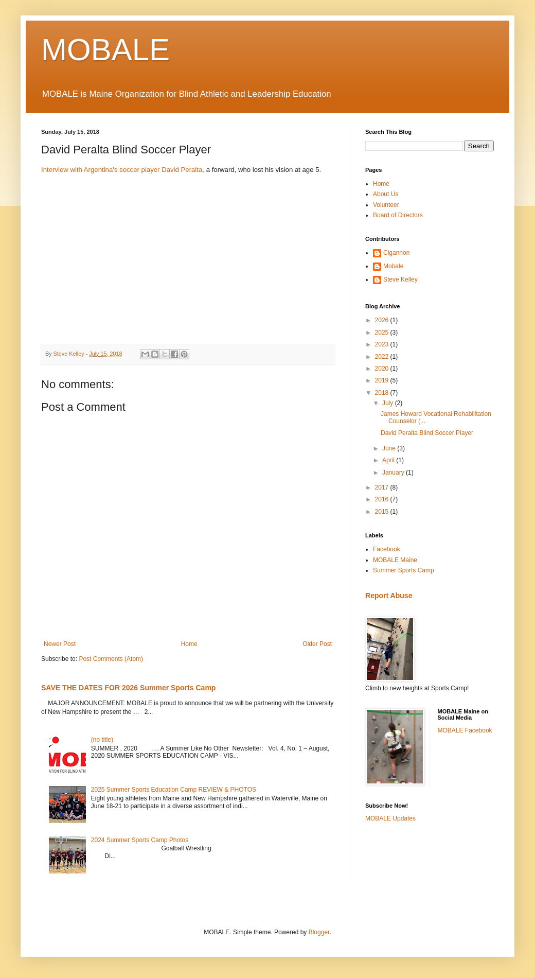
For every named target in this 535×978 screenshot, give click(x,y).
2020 (382, 368)
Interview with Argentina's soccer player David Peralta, (122, 169)
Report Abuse (388, 595)
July (388, 403)
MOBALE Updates (390, 818)
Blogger (319, 932)
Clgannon (396, 252)
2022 (382, 356)
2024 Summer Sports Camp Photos (139, 840)
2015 (382, 511)
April (389, 460)
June (389, 448)
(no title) (102, 739)
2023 (382, 344)
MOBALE (105, 49)
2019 (382, 380)
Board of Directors (398, 215)
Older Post (317, 644)
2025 (382, 332)
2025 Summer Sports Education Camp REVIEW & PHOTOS (173, 789)
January (394, 472)
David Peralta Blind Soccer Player (427, 432)
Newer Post (60, 644)
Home (189, 644)
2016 (382, 499)
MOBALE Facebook (465, 730)
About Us (385, 194)
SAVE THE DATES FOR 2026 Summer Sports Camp (128, 688)
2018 (382, 392)
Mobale (393, 266)
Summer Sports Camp (403, 570)
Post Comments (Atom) (111, 658)
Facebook (386, 549)
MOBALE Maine (395, 560)
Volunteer (386, 204)
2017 (382, 487)
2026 (382, 320)
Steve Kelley (400, 279)
